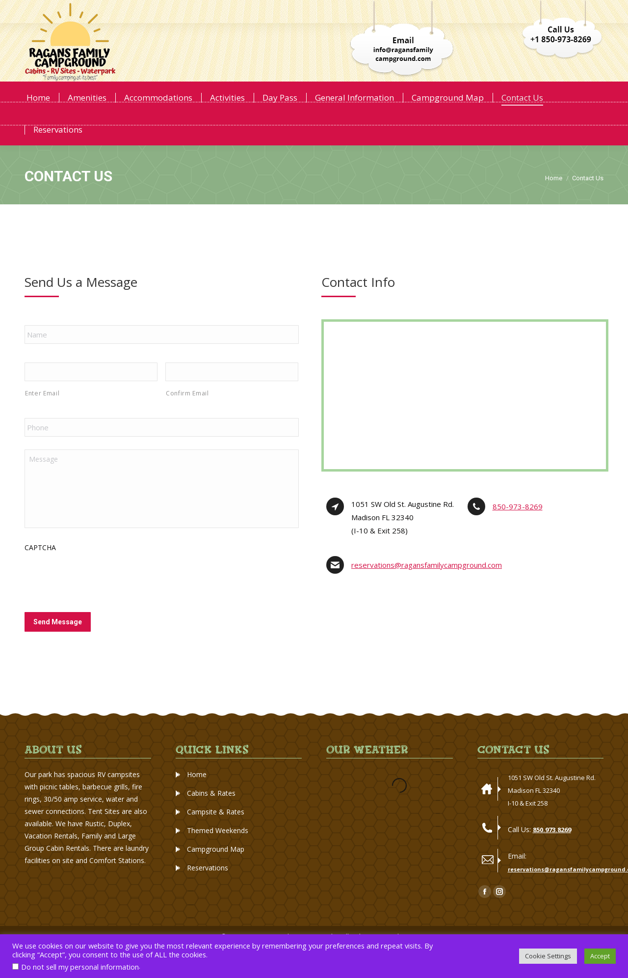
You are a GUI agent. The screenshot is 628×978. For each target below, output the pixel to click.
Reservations (207, 887)
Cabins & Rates (211, 812)
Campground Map (215, 868)
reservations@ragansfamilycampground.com (426, 584)
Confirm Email (187, 413)
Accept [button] (600, 955)
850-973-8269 (518, 526)
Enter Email (42, 413)
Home (197, 794)
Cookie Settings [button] (548, 955)
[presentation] (99, 597)
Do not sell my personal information (80, 967)
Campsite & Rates (215, 831)
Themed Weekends (217, 850)
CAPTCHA (40, 567)
